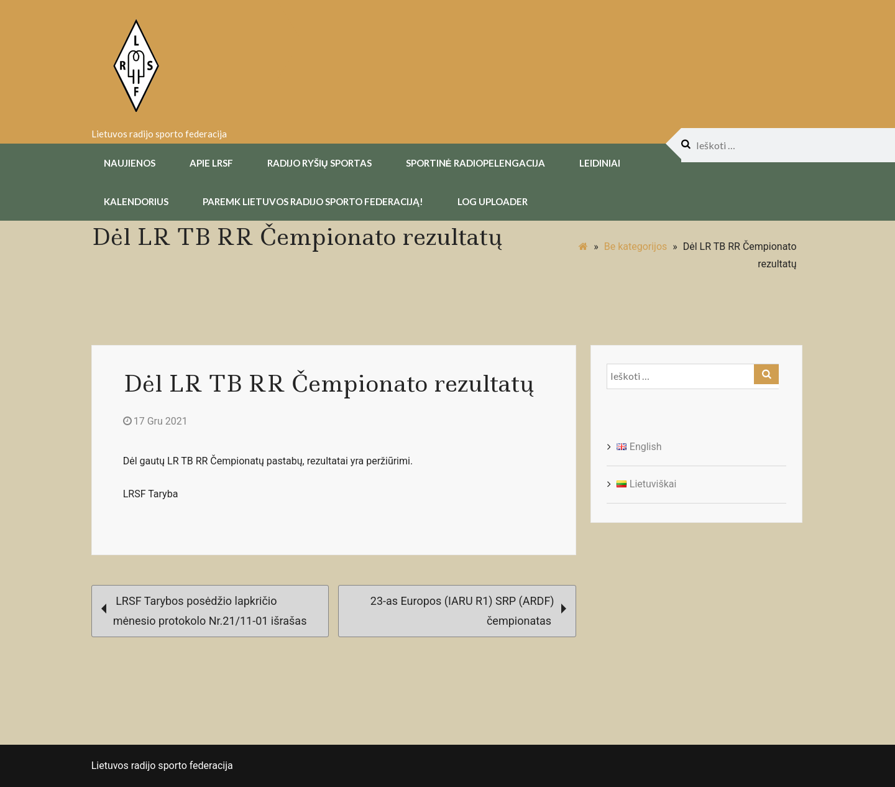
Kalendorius (136, 200)
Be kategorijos (636, 245)
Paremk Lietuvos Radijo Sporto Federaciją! (313, 200)
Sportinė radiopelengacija (475, 161)
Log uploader (492, 200)
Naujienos (129, 161)
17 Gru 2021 (155, 420)
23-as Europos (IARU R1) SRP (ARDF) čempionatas (468, 609)
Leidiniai (599, 161)
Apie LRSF (211, 161)
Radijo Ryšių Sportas (319, 161)
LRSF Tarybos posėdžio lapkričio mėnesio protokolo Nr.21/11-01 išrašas (204, 609)
